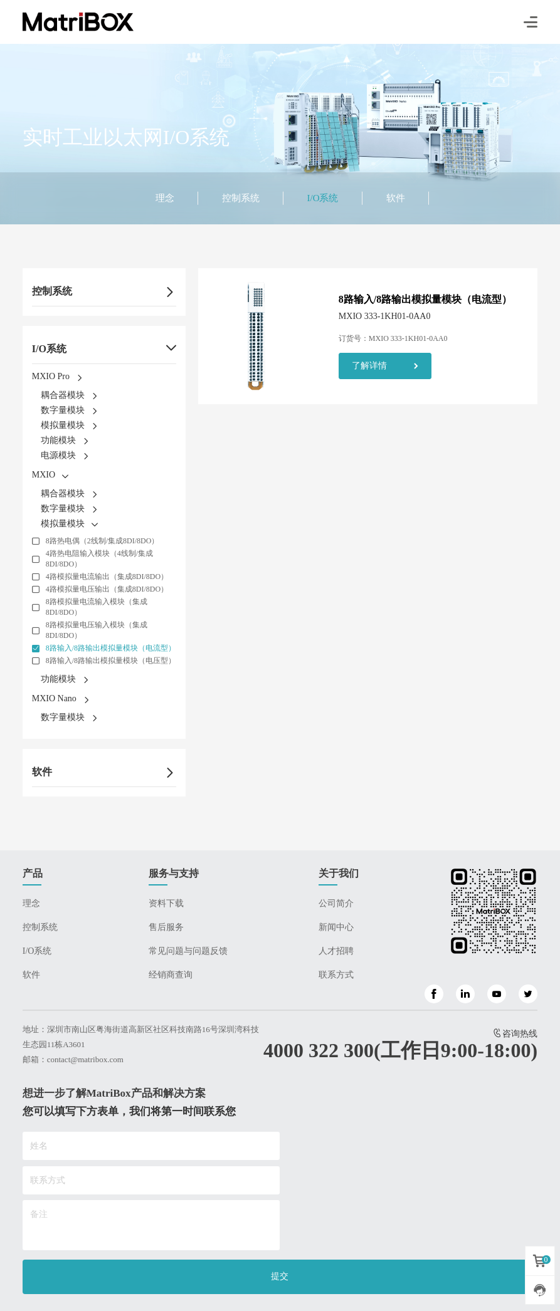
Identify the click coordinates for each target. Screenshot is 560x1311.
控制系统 (241, 198)
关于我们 (339, 873)
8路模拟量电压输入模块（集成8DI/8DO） (96, 630)
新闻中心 (336, 927)
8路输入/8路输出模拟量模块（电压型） (111, 660)
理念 (165, 198)
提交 (279, 1276)
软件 (395, 198)
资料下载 (166, 903)
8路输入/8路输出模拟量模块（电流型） (111, 648)
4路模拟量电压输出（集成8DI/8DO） (107, 589)
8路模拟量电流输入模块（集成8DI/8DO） (96, 607)
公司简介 (336, 903)
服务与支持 (174, 873)
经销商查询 (171, 974)
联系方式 (336, 974)
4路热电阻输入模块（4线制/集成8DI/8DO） (99, 558)
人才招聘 (336, 951)
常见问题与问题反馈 (188, 951)
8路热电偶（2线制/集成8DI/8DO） (102, 540)
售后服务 (166, 927)
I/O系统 (323, 198)
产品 (33, 873)
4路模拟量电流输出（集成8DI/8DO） (107, 576)
